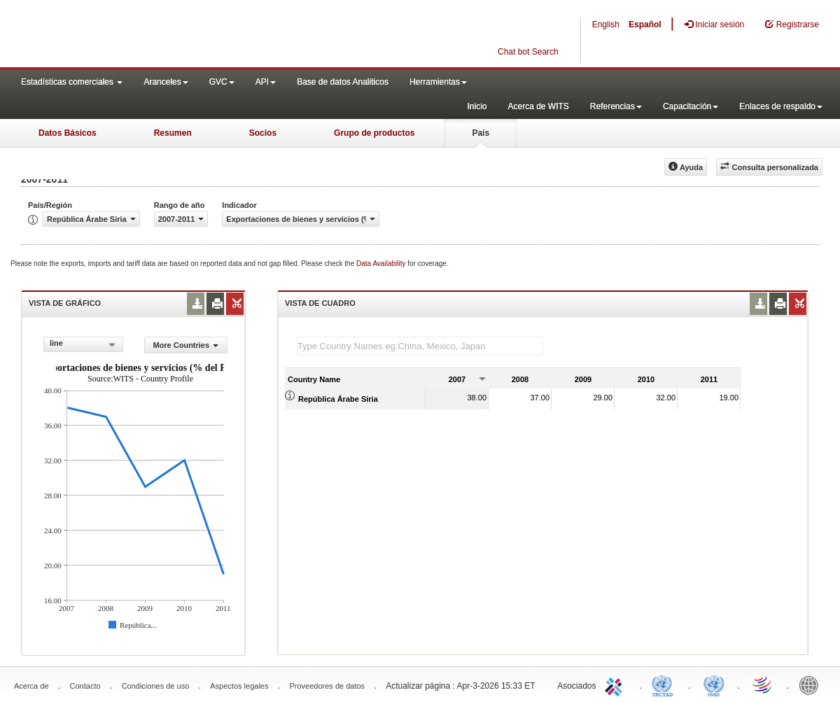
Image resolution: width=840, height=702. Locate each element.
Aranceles (166, 82)
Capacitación (690, 106)
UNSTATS (714, 685)
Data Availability (381, 263)
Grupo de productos (374, 133)
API (265, 82)
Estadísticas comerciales (71, 82)
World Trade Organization (763, 685)
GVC (221, 82)
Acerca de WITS (537, 106)
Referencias (616, 106)
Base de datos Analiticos (342, 82)
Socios (262, 133)
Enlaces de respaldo (780, 106)
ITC (616, 685)
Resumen (173, 133)
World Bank (812, 685)
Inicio (476, 106)
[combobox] (83, 344)
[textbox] (420, 346)
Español (645, 24)
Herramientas (438, 82)
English (606, 24)
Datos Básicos (67, 133)
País (480, 133)
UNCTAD (665, 685)
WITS (140, 35)
